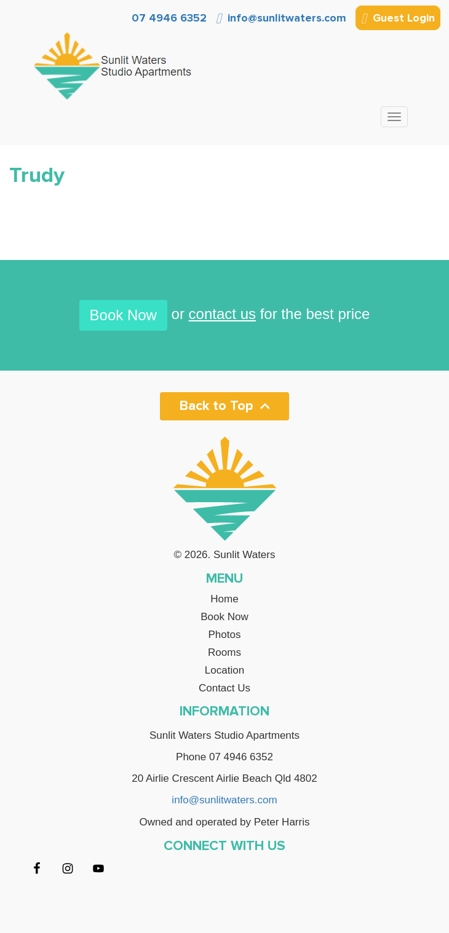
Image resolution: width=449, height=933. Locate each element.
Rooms (224, 652)
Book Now (123, 315)
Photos (225, 635)
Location (224, 670)
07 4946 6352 (168, 18)
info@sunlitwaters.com (281, 18)
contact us (222, 313)
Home (224, 599)
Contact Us (224, 688)
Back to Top (224, 406)
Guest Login (398, 19)
